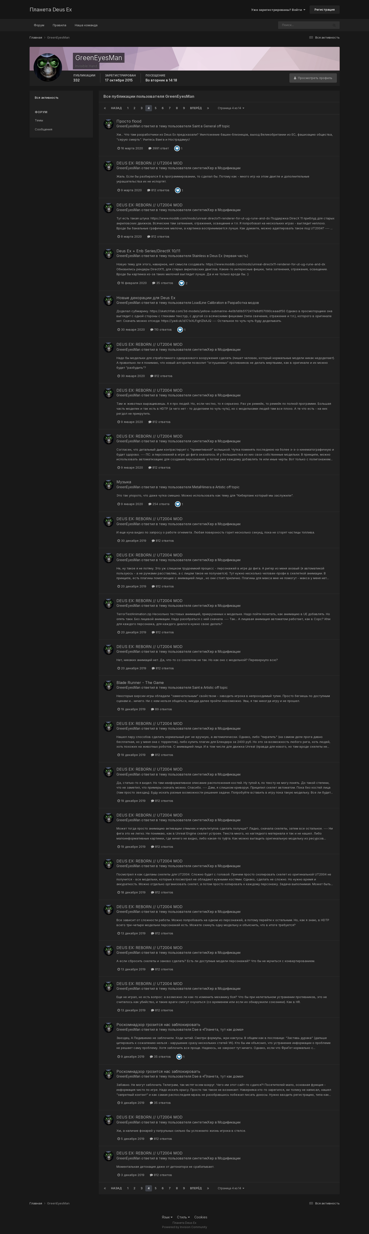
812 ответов (158, 190)
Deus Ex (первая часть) (229, 256)
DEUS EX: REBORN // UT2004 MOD (149, 163)
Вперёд (196, 108)
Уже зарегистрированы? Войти (278, 10)
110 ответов (161, 329)
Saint (196, 126)
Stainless (199, 256)
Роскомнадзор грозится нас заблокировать (158, 1024)
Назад (116, 108)
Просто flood (128, 121)
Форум (39, 25)
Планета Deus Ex (51, 9)
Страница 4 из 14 (231, 108)
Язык (167, 1217)
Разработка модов (243, 303)
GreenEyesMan (128, 126)
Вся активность (46, 97)
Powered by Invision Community (184, 1227)
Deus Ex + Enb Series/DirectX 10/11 (148, 251)
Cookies (200, 1217)
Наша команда (86, 25)
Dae (195, 1029)
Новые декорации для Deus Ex (145, 297)
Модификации (229, 168)
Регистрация (325, 9)
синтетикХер (203, 168)
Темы (39, 120)
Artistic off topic (227, 487)
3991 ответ (158, 148)
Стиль (183, 1217)
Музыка (123, 481)
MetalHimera (202, 487)
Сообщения (43, 129)
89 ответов (161, 709)
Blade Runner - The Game (140, 682)
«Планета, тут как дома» (223, 1029)
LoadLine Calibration (208, 303)
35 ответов (162, 283)
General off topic (217, 126)
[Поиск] (294, 25)
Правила (59, 25)
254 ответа (158, 504)
